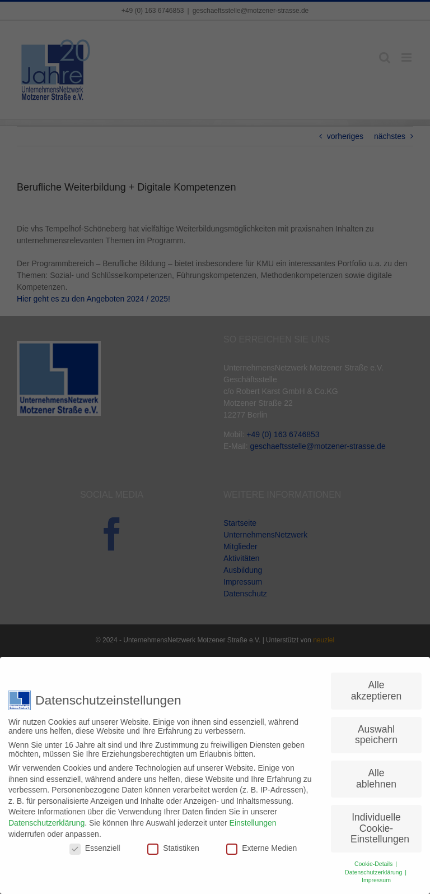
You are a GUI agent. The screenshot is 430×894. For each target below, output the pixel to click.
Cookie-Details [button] (374, 858)
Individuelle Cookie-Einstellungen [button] (379, 823)
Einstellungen (253, 817)
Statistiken (173, 843)
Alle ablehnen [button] (376, 774)
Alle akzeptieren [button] (376, 686)
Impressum (376, 875)
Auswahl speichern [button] (376, 730)
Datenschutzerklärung (46, 817)
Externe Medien (261, 843)
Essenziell (94, 843)
